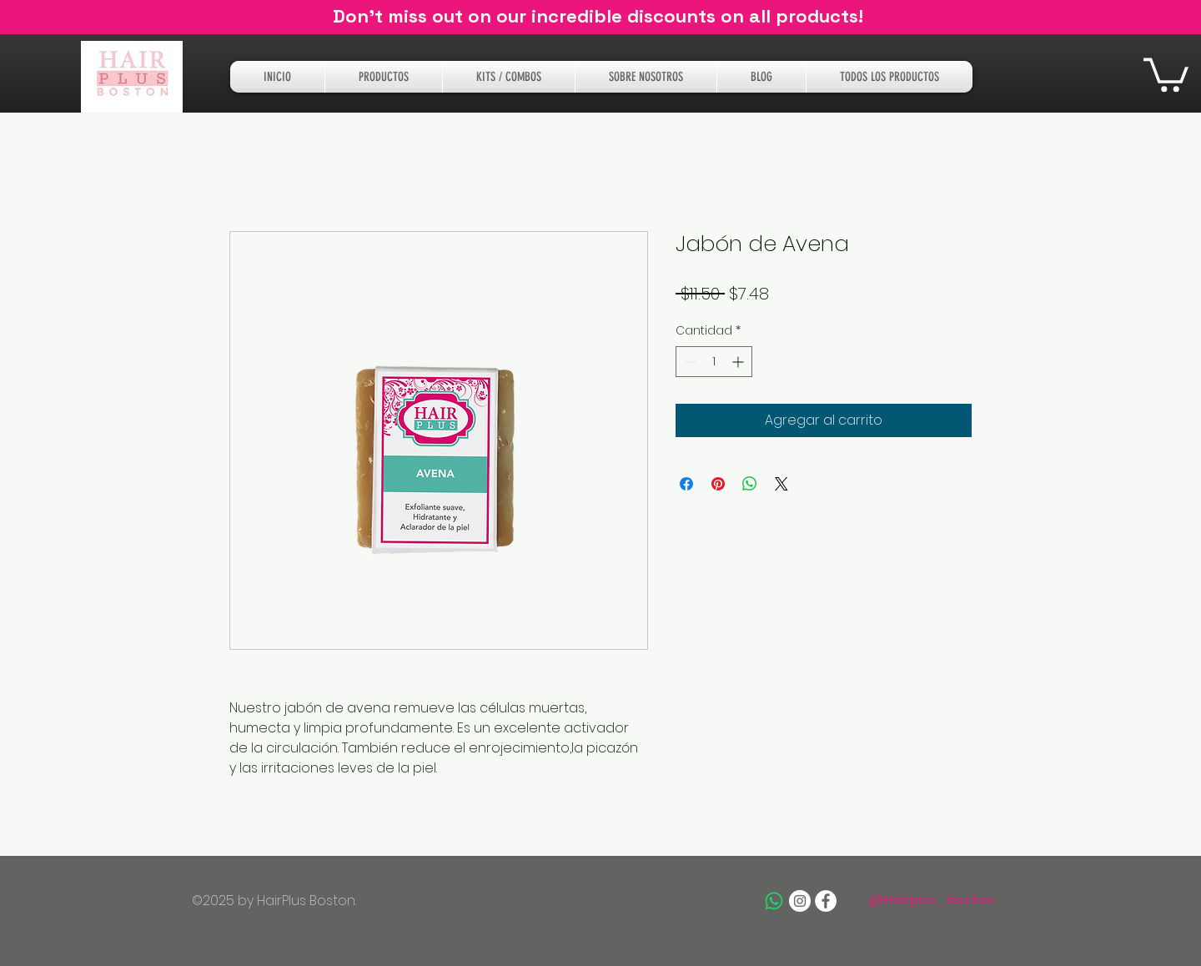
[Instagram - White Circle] (800, 901)
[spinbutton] (714, 361)
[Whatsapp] (774, 901)
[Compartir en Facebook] (686, 484)
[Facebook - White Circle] (826, 901)
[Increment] (739, 361)
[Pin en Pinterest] (718, 484)
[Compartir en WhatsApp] (750, 484)
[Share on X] (781, 484)
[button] (1165, 73)
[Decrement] (688, 361)
